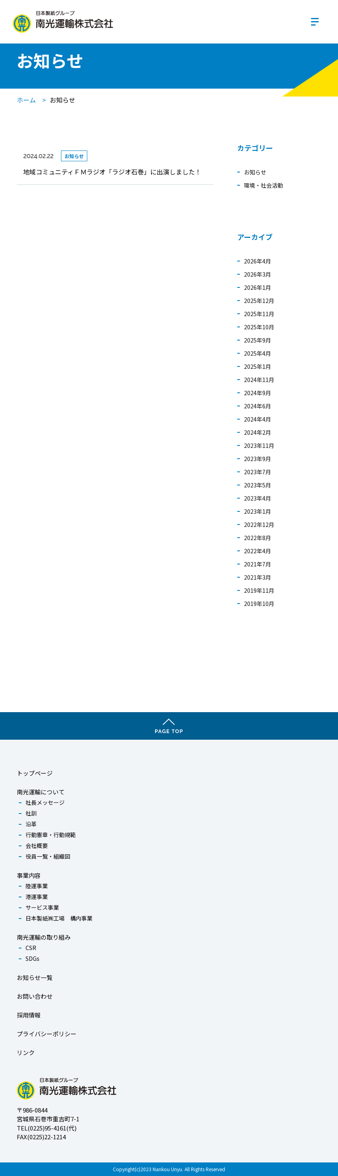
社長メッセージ (45, 802)
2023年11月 (259, 445)
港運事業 (37, 897)
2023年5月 (257, 485)
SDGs (32, 958)
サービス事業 (42, 907)
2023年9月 (257, 459)
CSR (31, 948)
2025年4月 (257, 353)
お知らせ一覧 (35, 977)
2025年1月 (257, 366)
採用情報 (29, 1015)
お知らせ (255, 172)
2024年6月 (257, 406)
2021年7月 (257, 564)
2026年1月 (257, 287)
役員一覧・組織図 (48, 856)
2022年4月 (257, 551)
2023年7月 (257, 472)
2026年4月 (257, 261)
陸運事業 (37, 886)
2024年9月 (257, 393)
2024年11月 (259, 380)
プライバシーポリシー (47, 1033)
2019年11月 (259, 590)
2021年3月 (257, 577)
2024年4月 (257, 419)
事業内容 (29, 875)
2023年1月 (257, 511)
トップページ (35, 773)
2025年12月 (259, 301)
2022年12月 (259, 525)
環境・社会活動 (263, 185)
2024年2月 (257, 432)
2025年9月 (257, 340)
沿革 (31, 824)
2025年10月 (259, 327)
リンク (26, 1052)
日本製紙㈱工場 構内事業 (59, 918)
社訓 (31, 813)
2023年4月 (257, 498)
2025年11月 (259, 314)
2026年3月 (257, 274)
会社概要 (37, 845)
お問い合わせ (35, 996)
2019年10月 (259, 604)
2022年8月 (257, 538)
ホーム (26, 100)
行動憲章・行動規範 (51, 835)
